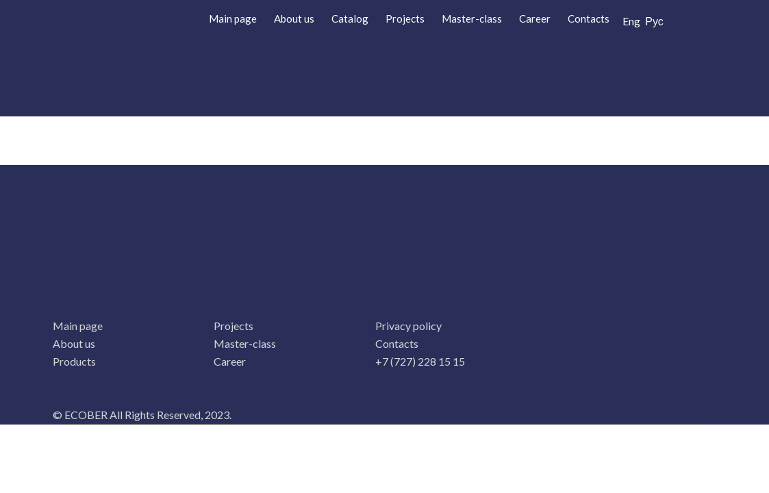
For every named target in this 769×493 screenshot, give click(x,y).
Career (535, 18)
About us (294, 18)
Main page (233, 18)
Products (74, 361)
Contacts (588, 18)
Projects (405, 18)
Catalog (349, 18)
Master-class (472, 18)
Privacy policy (408, 325)
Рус (654, 20)
